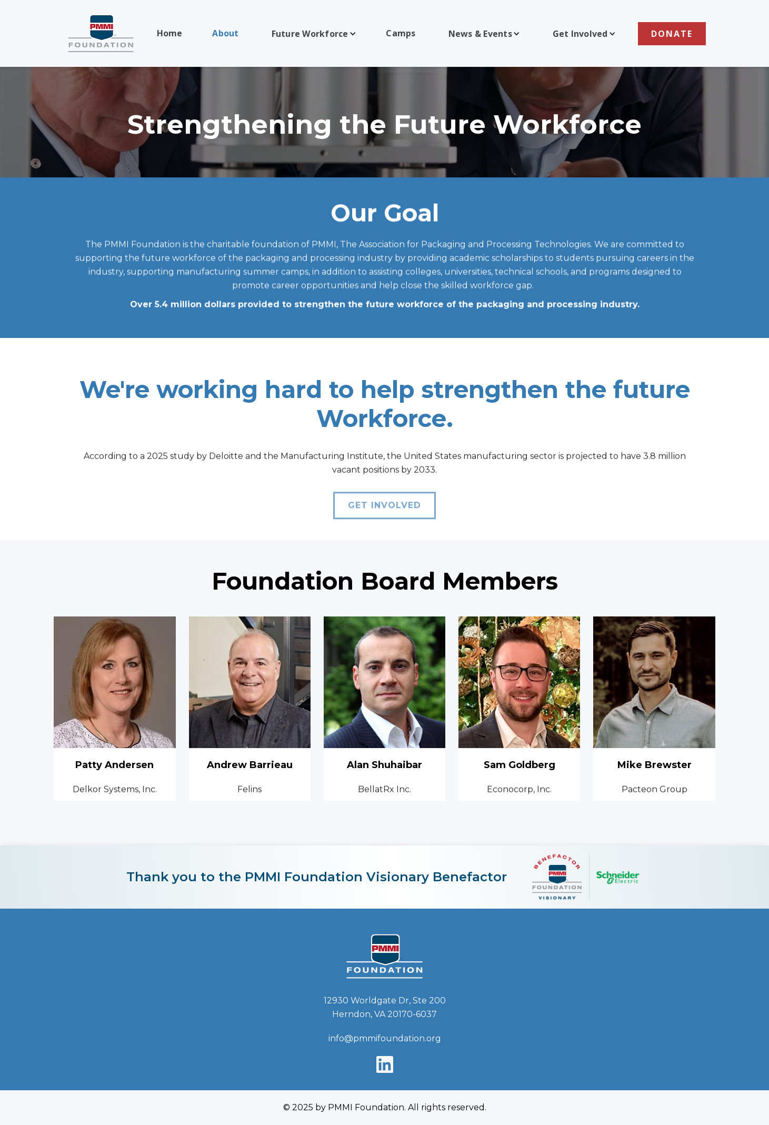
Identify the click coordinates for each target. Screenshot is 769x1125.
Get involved (384, 509)
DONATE (672, 33)
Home (170, 33)
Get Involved (580, 33)
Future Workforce (310, 33)
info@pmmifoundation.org (384, 1038)
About (225, 33)
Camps (400, 33)
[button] (313, 34)
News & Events (480, 33)
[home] (101, 33)
